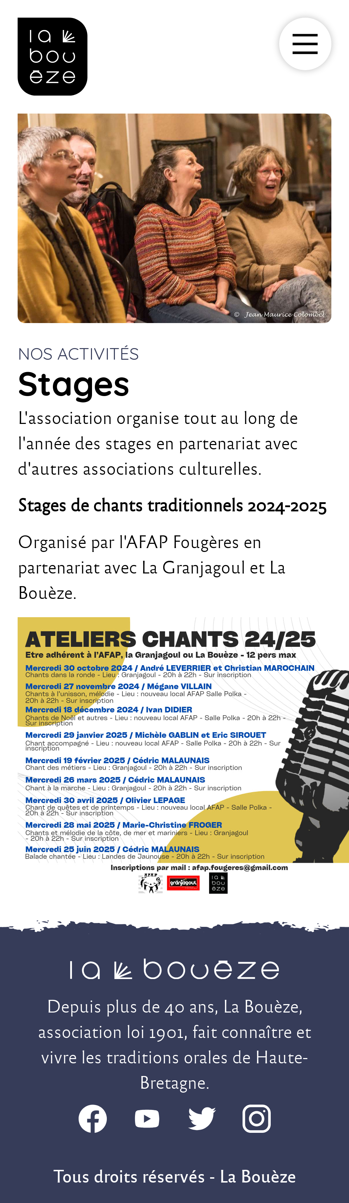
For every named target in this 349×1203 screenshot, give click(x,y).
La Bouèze (257, 1176)
